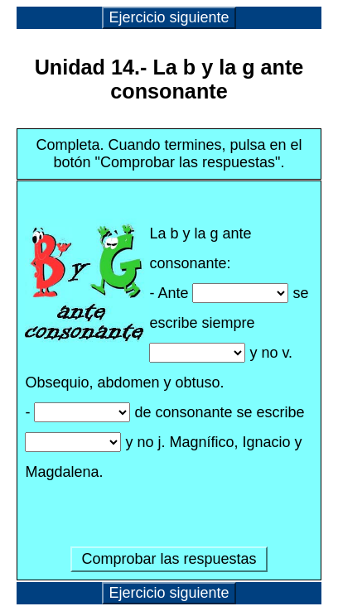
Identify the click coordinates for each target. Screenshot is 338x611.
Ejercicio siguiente (169, 17)
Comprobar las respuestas (168, 559)
